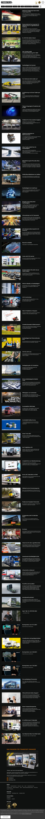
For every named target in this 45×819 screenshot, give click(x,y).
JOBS (21, 787)
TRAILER (15, 6)
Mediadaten (11, 778)
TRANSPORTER (9, 6)
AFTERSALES (35, 6)
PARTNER (9, 801)
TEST (22, 6)
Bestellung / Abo (15, 793)
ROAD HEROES (16, 787)
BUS (19, 6)
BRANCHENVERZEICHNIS (28, 787)
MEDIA (8, 784)
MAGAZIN (36, 787)
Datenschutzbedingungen (26, 813)
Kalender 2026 (22, 793)
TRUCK (3, 6)
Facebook (8, 797)
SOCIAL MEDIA (10, 796)
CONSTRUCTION (28, 6)
